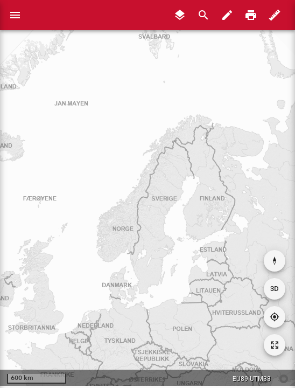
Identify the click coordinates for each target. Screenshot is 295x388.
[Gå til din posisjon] (274, 317)
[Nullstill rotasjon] (274, 261)
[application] (147, 193)
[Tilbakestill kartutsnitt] (274, 345)
